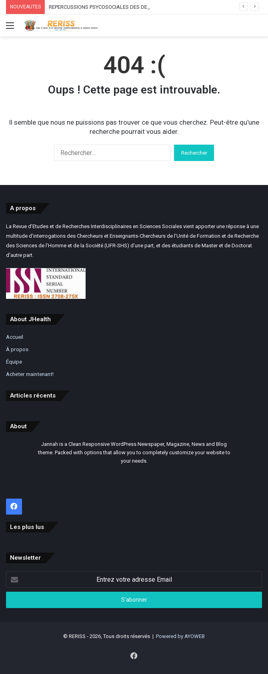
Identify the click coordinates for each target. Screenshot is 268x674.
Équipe (14, 361)
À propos (17, 349)
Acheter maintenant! (30, 374)
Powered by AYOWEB (180, 636)
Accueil (14, 337)
